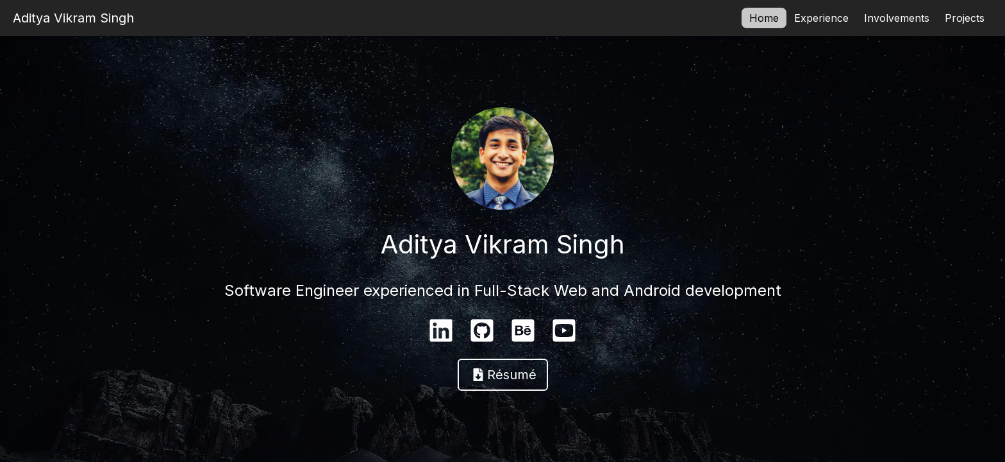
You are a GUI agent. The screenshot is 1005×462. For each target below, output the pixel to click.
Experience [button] (821, 18)
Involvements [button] (896, 18)
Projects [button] (964, 18)
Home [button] (764, 18)
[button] (503, 375)
